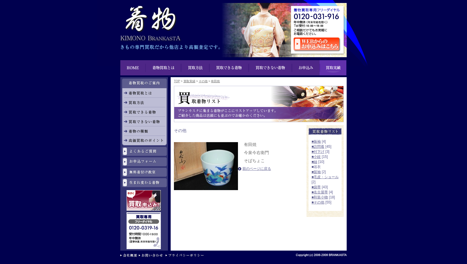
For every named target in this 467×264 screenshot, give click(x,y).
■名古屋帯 (320, 192)
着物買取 (150, 21)
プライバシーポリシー (186, 256)
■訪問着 (318, 147)
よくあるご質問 (144, 151)
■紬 (314, 162)
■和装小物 (320, 197)
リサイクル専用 (144, 214)
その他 (203, 81)
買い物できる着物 (229, 67)
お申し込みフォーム (144, 161)
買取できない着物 (270, 67)
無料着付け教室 (144, 172)
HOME (133, 67)
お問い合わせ (152, 256)
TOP (177, 81)
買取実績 (333, 67)
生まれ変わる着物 (144, 182)
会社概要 (129, 256)
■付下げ (318, 152)
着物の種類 (144, 131)
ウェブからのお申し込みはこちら (317, 44)
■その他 (318, 202)
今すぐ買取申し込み (144, 201)
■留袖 (316, 172)
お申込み (306, 67)
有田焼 (215, 81)
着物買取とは (163, 67)
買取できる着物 (144, 112)
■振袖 (316, 141)
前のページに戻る (256, 169)
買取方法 (195, 67)
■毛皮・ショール (325, 177)
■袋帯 (316, 187)
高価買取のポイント (144, 140)
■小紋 (316, 157)
